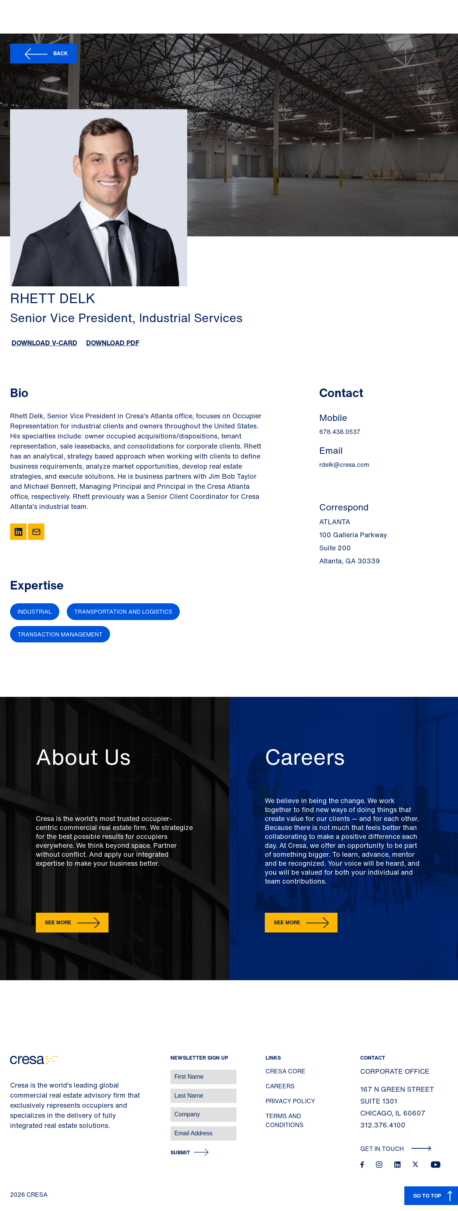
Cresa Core (285, 1071)
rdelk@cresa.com (344, 464)
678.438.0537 (339, 431)
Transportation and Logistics (123, 611)
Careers (280, 1086)
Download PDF (112, 342)
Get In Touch (396, 1148)
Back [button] (60, 53)
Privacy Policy (290, 1101)
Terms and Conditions (285, 1120)
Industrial (35, 611)
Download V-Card (44, 342)
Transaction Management (60, 634)
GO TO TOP (427, 1195)
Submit (180, 1152)
